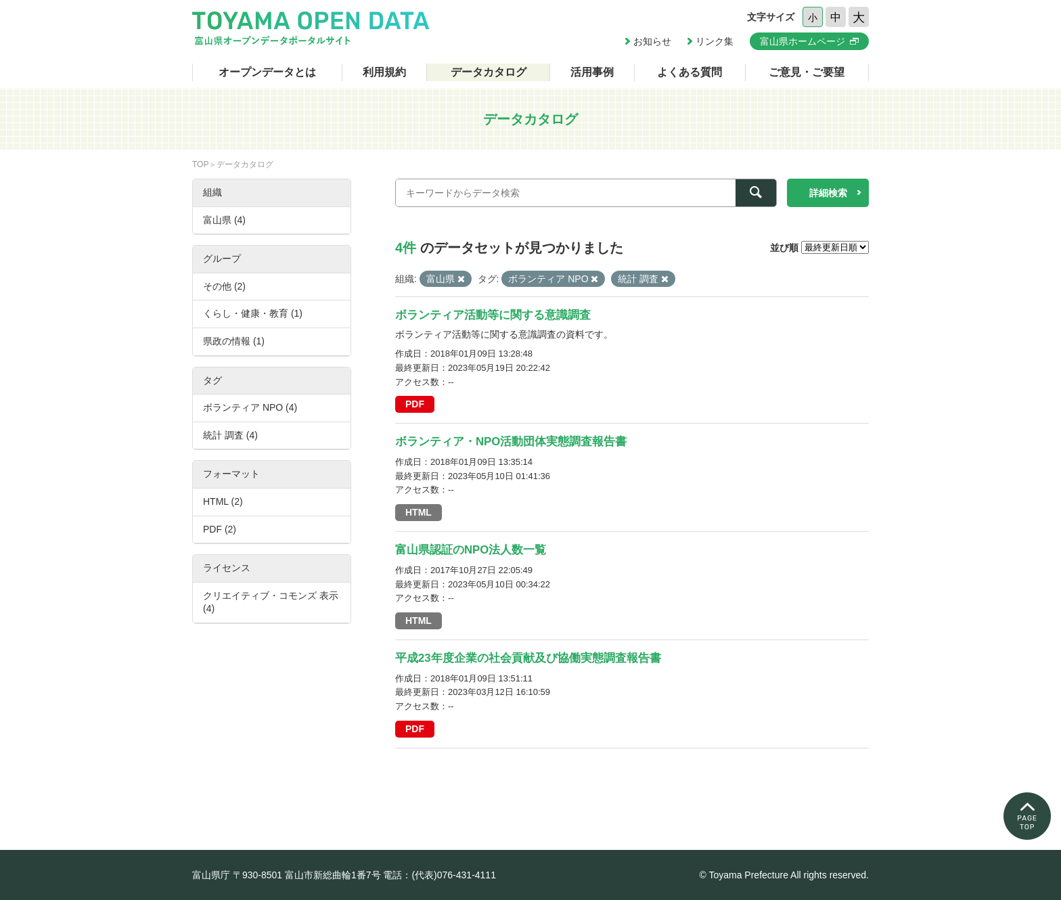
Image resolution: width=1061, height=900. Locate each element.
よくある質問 (689, 72)
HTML (418, 512)
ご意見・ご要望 (806, 72)
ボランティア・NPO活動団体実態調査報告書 (511, 441)
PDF (414, 404)
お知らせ (652, 41)
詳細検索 (828, 192)
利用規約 (384, 72)
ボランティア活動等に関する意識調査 (493, 315)
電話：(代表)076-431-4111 (439, 875)
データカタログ (488, 72)
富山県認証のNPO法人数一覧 (470, 549)
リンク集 (714, 41)
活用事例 (592, 72)
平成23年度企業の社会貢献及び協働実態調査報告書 (528, 658)
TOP (200, 164)
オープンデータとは (267, 72)
